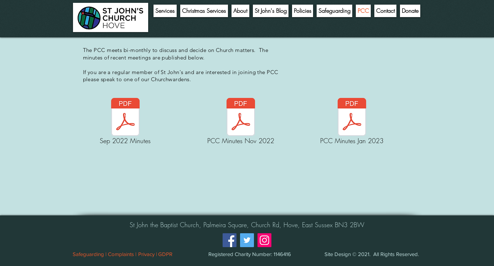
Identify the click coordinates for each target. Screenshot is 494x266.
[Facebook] (229, 240)
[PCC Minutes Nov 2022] (241, 122)
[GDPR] (165, 254)
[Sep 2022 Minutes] (125, 122)
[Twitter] (247, 240)
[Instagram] (264, 240)
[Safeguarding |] (90, 254)
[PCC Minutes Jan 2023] (352, 122)
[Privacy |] (147, 254)
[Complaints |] (122, 254)
